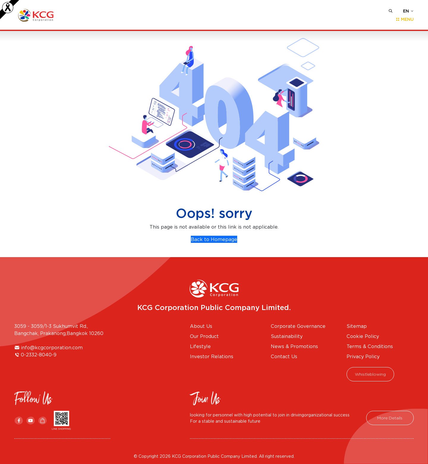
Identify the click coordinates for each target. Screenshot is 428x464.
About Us (201, 326)
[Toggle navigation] (403, 19)
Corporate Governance (298, 326)
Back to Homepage (214, 239)
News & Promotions (294, 346)
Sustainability (287, 336)
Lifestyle (200, 346)
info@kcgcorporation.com (52, 347)
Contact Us (284, 356)
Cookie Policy (363, 336)
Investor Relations (211, 356)
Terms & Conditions (370, 346)
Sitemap (357, 326)
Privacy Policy (363, 356)
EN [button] (406, 11)
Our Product (204, 336)
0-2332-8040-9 (38, 355)
